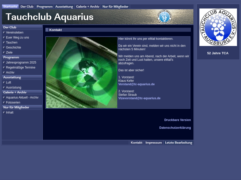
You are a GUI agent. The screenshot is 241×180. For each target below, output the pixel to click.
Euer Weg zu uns (17, 37)
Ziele (9, 52)
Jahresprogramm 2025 (21, 62)
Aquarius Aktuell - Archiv (22, 97)
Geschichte (13, 47)
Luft (8, 82)
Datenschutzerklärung (175, 128)
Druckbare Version (177, 120)
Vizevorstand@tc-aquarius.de (139, 98)
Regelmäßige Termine (20, 67)
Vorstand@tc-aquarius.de (136, 84)
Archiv (10, 72)
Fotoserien (13, 102)
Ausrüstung (13, 87)
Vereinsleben (14, 32)
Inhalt (9, 112)
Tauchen (11, 42)
